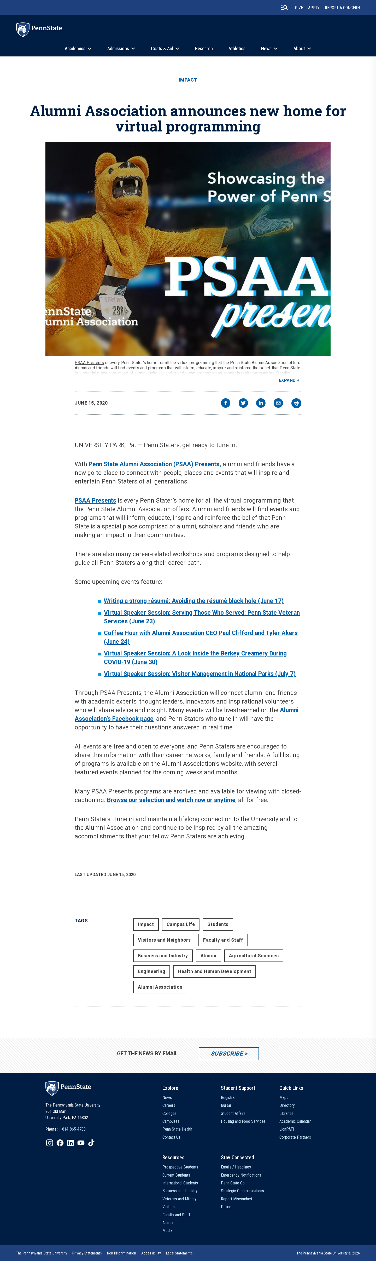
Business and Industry (163, 955)
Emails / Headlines (236, 1167)
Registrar (228, 1097)
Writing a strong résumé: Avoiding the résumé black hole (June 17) (194, 600)
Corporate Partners (295, 1137)
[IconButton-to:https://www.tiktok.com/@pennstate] (91, 1143)
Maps (283, 1097)
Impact (188, 80)
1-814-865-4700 (72, 1129)
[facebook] (225, 403)
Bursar (226, 1105)
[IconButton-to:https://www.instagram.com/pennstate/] (49, 1143)
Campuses (170, 1121)
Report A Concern (342, 7)
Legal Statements (179, 1253)
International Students (180, 1183)
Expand (287, 380)
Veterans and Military (179, 1198)
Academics (75, 48)
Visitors (168, 1206)
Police (226, 1206)
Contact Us (171, 1137)
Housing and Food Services (243, 1121)
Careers (168, 1105)
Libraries (286, 1113)
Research (204, 48)
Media (167, 1230)
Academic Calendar (295, 1121)
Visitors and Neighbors (164, 940)
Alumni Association (160, 987)
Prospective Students (180, 1167)
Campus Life (181, 924)
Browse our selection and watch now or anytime (171, 800)
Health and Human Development (214, 971)
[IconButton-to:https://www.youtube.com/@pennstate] (81, 1143)
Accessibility (151, 1253)
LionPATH (287, 1129)
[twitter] (243, 403)
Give (299, 7)
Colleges (169, 1113)
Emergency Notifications (241, 1175)
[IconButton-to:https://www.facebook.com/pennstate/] (60, 1143)
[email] (278, 403)
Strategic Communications (242, 1190)
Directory (287, 1105)
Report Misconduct (236, 1198)
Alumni (208, 955)
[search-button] (284, 7)
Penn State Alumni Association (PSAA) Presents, (155, 464)
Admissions (118, 48)
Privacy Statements (87, 1253)
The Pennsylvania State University (41, 1253)
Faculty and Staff (223, 940)
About (299, 48)
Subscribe (227, 1053)
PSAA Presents (89, 362)
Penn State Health (177, 1129)
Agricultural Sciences (254, 955)
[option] (65, 1129)
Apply (314, 7)
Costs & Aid (162, 48)
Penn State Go (233, 1183)
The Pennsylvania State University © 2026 (328, 1253)
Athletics (236, 48)
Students (217, 924)
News (266, 48)
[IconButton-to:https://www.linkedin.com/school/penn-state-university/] (70, 1143)
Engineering (151, 971)
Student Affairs (233, 1113)
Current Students (176, 1175)
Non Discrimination (121, 1253)
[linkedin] (261, 403)
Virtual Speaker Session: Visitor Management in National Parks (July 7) (200, 673)
